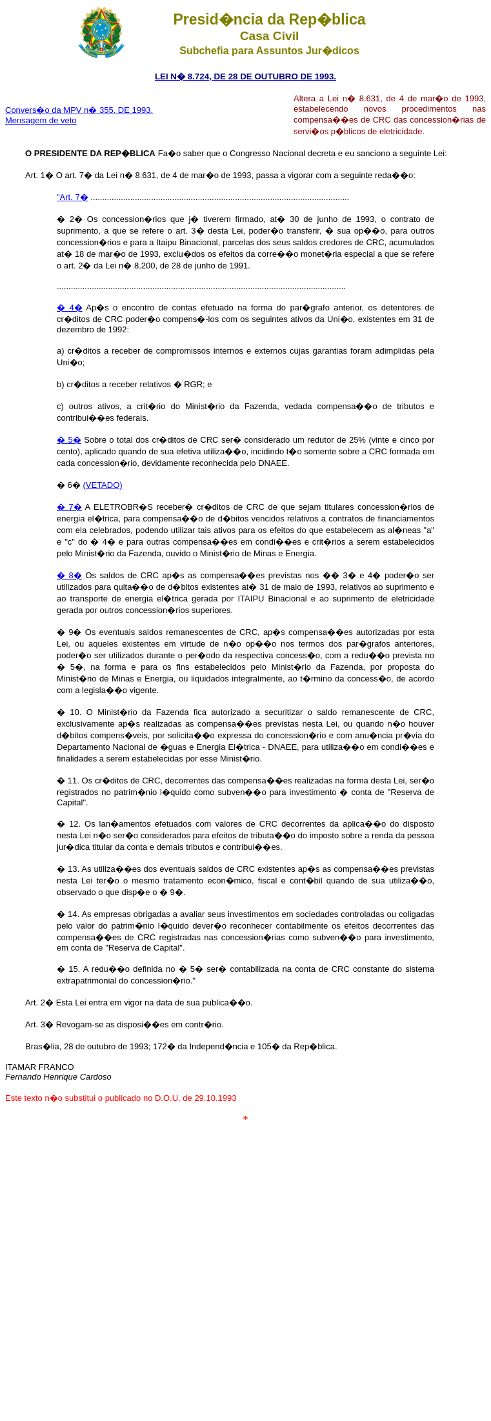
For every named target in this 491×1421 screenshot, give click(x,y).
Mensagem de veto (41, 120)
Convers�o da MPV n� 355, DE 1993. (79, 110)
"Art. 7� (72, 197)
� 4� (70, 307)
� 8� (69, 575)
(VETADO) (102, 485)
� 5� (69, 440)
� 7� (69, 507)
